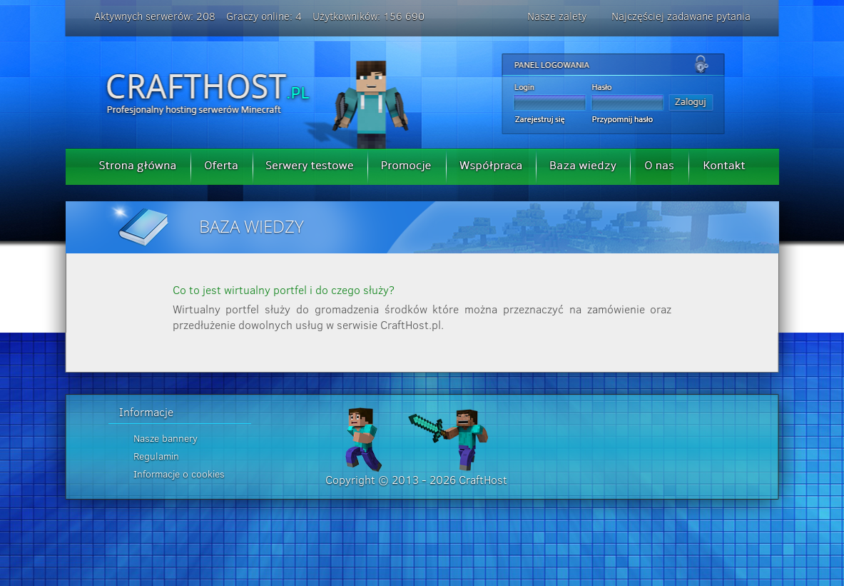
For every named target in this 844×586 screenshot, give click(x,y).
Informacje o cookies (179, 474)
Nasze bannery (165, 438)
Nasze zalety (556, 16)
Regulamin (156, 456)
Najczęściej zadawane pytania (681, 16)
